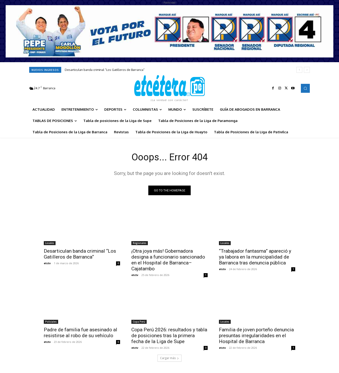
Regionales (139, 243)
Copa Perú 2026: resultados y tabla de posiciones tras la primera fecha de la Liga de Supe (169, 335)
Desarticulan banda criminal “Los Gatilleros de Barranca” (105, 70)
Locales (49, 243)
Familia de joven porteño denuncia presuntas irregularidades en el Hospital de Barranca (256, 335)
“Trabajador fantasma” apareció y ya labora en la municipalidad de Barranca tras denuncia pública (255, 257)
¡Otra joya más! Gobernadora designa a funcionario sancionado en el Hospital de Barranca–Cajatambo (168, 260)
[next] (307, 70)
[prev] (299, 70)
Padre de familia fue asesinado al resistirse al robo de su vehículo (80, 332)
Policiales (51, 321)
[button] (305, 88)
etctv (47, 263)
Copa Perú (139, 321)
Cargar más (169, 358)
